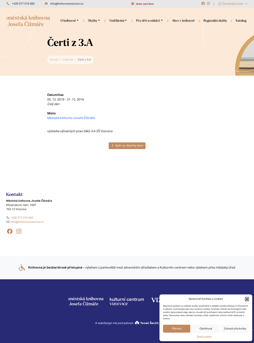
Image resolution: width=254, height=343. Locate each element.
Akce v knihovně (183, 20)
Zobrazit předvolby (235, 328)
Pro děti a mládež (148, 20)
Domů (54, 59)
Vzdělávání (116, 20)
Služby (92, 20)
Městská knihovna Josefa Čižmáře (71, 118)
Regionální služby (215, 20)
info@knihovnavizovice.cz (66, 3)
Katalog (241, 20)
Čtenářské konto (233, 4)
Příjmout (177, 328)
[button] (247, 299)
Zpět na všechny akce (127, 145)
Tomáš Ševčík (149, 323)
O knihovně (68, 20)
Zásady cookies (204, 337)
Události (67, 59)
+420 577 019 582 (23, 3)
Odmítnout (205, 328)
